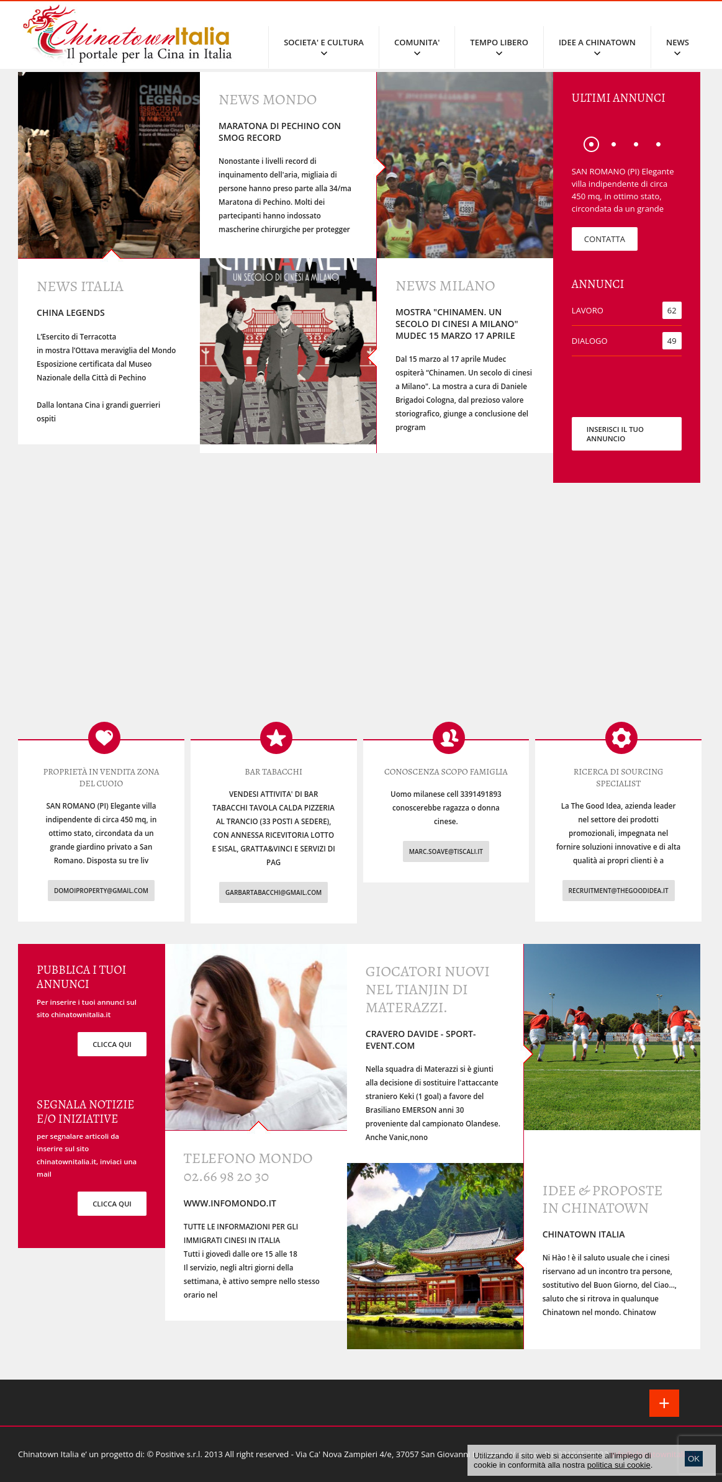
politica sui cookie (619, 1465)
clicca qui (112, 1044)
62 (672, 310)
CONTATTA (604, 239)
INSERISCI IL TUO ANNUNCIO (615, 433)
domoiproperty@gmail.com (101, 890)
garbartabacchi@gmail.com (273, 892)
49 (672, 340)
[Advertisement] (361, 611)
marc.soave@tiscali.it (446, 851)
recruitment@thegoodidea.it (619, 890)
